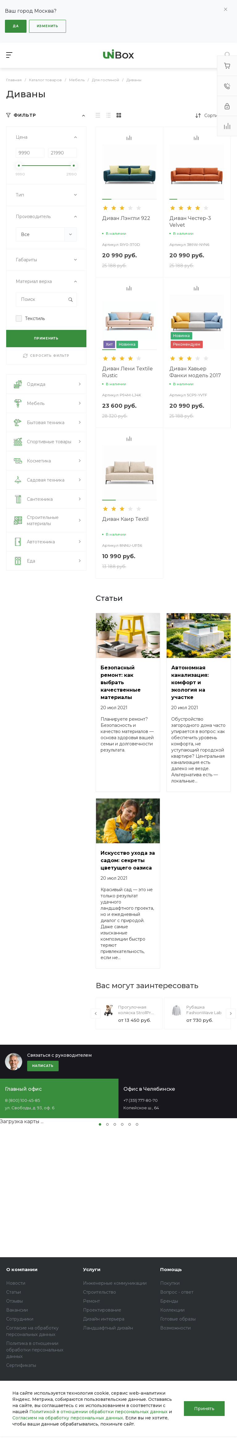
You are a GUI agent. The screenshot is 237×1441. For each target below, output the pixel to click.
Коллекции (172, 1310)
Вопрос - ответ (176, 1292)
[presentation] (96, 1013)
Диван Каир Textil (125, 519)
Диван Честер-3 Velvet (190, 221)
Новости (15, 1283)
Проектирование (102, 1310)
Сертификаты (21, 1365)
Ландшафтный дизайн (108, 1328)
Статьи (13, 1292)
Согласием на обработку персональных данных (67, 1418)
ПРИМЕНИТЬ (46, 338)
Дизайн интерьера (103, 1319)
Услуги (92, 1269)
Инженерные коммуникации (115, 1283)
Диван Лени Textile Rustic (127, 372)
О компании (22, 1269)
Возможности (175, 1328)
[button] (106, 199)
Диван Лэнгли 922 (126, 218)
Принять (204, 1408)
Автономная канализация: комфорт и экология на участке (190, 682)
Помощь (171, 1269)
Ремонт (91, 1301)
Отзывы (14, 1301)
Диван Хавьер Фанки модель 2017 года (195, 375)
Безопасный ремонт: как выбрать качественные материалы (121, 682)
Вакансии (17, 1310)
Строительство (99, 1292)
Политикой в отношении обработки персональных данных (98, 1411)
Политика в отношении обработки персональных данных (34, 1350)
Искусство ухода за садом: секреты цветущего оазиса (128, 860)
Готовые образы (178, 1319)
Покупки (170, 1283)
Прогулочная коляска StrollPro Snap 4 (136, 1013)
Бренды (169, 1301)
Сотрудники (19, 1319)
